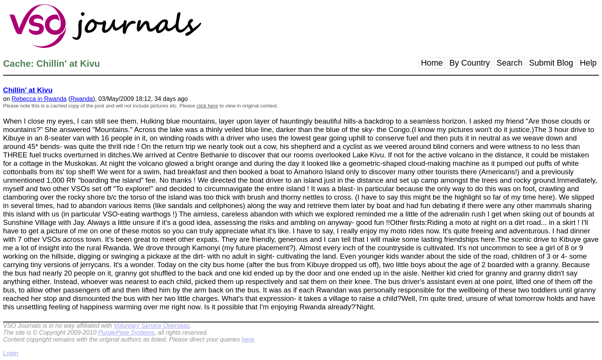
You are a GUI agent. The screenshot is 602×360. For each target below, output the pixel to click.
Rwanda (81, 99)
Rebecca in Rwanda (39, 99)
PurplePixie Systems (126, 332)
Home (432, 63)
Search (509, 63)
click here (207, 106)
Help (588, 63)
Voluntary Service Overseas (152, 325)
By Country (469, 63)
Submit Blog (551, 63)
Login (10, 353)
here (248, 339)
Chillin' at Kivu (28, 90)
